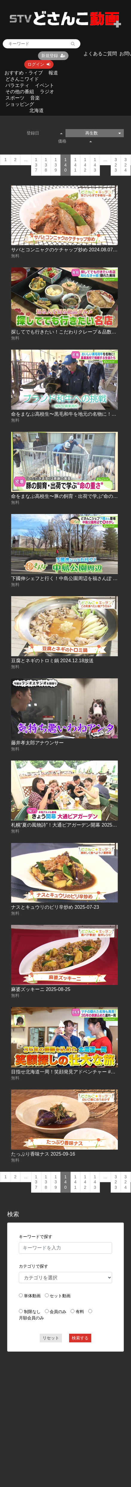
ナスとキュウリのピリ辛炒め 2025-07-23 (55, 907)
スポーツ (15, 97)
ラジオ (47, 91)
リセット (50, 1337)
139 (55, 164)
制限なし (32, 1311)
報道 (53, 72)
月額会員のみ (31, 1317)
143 (95, 164)
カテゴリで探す (33, 1266)
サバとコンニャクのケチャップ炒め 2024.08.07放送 (67, 249)
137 (36, 164)
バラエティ (17, 85)
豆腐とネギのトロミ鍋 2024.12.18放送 (52, 660)
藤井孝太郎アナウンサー (37, 742)
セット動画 (60, 1295)
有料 (80, 1311)
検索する (80, 1337)
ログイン (39, 64)
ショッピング (19, 104)
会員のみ (58, 1311)
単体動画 (32, 1295)
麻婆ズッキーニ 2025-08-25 (40, 989)
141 (75, 164)
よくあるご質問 (100, 53)
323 (116, 164)
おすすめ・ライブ (23, 72)
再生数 (103, 133)
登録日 (45, 133)
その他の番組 (19, 91)
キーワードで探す (35, 1236)
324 (125, 164)
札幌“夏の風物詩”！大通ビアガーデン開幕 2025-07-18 (68, 824)
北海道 (36, 110)
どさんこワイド (22, 79)
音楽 (35, 97)
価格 (75, 141)
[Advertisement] (56, 1414)
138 (46, 164)
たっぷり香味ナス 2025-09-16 (43, 1153)
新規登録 (53, 55)
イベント (44, 85)
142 (85, 164)
